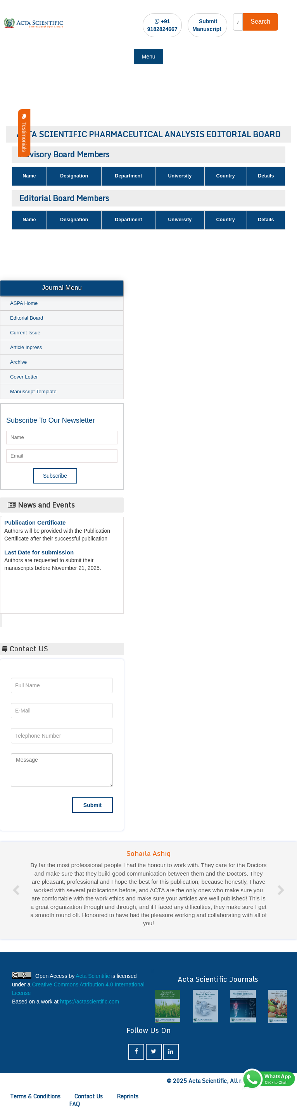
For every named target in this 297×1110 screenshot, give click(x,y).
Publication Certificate (35, 524)
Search (260, 21)
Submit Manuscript (206, 25)
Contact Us (88, 1096)
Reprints (127, 1096)
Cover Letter (24, 377)
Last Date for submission (39, 554)
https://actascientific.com (89, 1001)
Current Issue (25, 333)
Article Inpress (26, 347)
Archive (18, 362)
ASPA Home (24, 303)
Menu (148, 56)
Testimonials (24, 133)
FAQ (74, 1104)
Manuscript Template (33, 391)
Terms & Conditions (35, 1096)
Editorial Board (26, 318)
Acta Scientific (31, 618)
